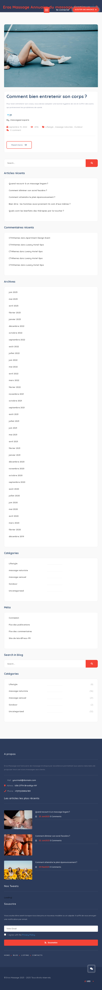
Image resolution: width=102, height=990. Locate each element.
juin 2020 (13, 502)
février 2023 (15, 312)
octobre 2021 (15, 400)
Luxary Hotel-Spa (35, 244)
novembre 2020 (16, 468)
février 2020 (15, 529)
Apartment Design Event (38, 238)
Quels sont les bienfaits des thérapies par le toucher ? (36, 211)
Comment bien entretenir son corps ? (47, 96)
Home (7, 955)
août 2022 (14, 346)
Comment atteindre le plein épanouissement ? (32, 197)
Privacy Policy (28, 935)
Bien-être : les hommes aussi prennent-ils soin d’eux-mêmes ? (40, 204)
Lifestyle (49, 127)
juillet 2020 (14, 495)
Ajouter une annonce (86, 10)
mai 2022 (13, 367)
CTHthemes (14, 238)
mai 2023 (13, 299)
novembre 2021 (16, 394)
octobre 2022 (15, 333)
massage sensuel (17, 577)
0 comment (15, 130)
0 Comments (55, 816)
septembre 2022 (17, 339)
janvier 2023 (15, 319)
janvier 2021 (14, 455)
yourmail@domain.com (24, 780)
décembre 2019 (16, 536)
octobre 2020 (16, 475)
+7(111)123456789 (23, 791)
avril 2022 (13, 373)
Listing (25, 955)
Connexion (14, 618)
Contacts (37, 955)
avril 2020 (14, 516)
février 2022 (15, 387)
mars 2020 (14, 523)
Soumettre (51, 942)
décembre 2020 (17, 461)
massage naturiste (64, 127)
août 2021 (13, 414)
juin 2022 (13, 360)
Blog (15, 955)
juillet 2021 (14, 421)
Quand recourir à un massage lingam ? (28, 183)
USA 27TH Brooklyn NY (26, 785)
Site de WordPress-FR (20, 638)
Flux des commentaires (20, 631)
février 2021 (14, 448)
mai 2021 (13, 434)
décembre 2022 (16, 326)
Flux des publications (19, 624)
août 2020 (14, 489)
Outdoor (78, 127)
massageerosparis (19, 120)
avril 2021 (13, 441)
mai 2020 (13, 509)
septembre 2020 (17, 482)
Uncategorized (16, 590)
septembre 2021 (17, 407)
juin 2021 (13, 428)
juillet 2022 (14, 353)
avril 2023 (13, 305)
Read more (19, 145)
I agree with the (19, 935)
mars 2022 (14, 380)
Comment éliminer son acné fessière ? (28, 190)
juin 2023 (13, 292)
